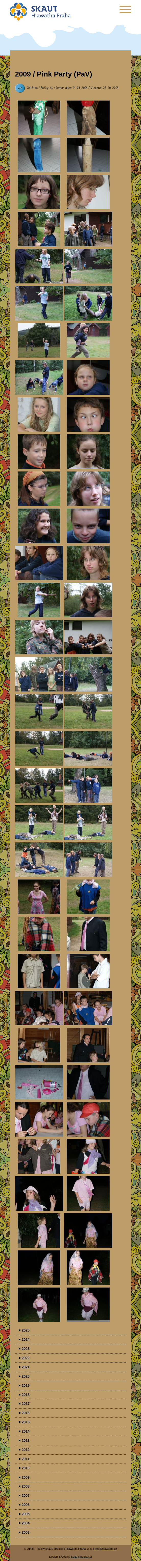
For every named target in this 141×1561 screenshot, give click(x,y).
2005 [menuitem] (26, 1514)
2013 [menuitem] (26, 1440)
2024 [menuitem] (26, 1339)
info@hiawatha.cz (106, 1548)
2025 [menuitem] (26, 1330)
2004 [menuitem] (26, 1523)
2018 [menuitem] (26, 1395)
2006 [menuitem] (26, 1505)
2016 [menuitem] (26, 1413)
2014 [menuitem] (26, 1431)
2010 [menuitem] (26, 1468)
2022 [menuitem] (26, 1358)
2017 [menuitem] (26, 1404)
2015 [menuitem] (26, 1422)
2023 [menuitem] (26, 1349)
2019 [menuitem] (26, 1385)
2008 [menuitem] (26, 1486)
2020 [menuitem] (26, 1376)
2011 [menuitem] (26, 1459)
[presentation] (125, 11)
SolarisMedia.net (81, 1556)
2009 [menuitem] (26, 1477)
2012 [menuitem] (26, 1450)
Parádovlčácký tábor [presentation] (39, 118)
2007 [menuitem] (26, 1495)
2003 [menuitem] (26, 1532)
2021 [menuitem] (26, 1367)
